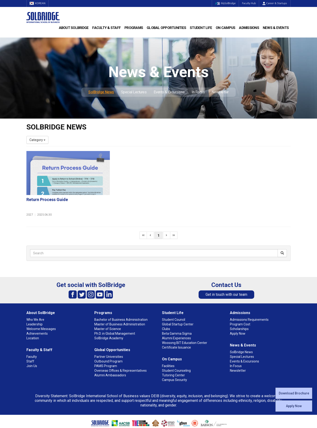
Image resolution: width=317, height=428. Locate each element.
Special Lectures (134, 92)
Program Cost (240, 302)
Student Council (173, 297)
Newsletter (220, 92)
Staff (30, 339)
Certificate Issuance (176, 325)
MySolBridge (224, 3)
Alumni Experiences (176, 316)
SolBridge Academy (108, 316)
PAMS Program (105, 343)
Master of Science (107, 306)
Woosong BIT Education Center (184, 320)
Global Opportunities (166, 28)
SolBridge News (101, 92)
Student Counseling (176, 348)
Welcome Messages (41, 306)
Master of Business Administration (119, 302)
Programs (133, 28)
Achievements (37, 311)
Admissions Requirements (249, 297)
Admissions (249, 28)
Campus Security (174, 357)
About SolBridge (74, 28)
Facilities (168, 343)
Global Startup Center (177, 302)
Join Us (31, 343)
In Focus (198, 92)
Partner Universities (108, 334)
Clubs (166, 306)
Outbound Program (108, 339)
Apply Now (294, 406)
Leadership (34, 302)
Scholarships (239, 306)
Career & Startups (275, 3)
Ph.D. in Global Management (114, 311)
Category (37, 140)
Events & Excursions (169, 92)
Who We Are (35, 297)
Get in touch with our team (226, 272)
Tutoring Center (173, 353)
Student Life (201, 28)
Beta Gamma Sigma (177, 311)
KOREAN (38, 3)
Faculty (31, 334)
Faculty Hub (249, 3)
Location (32, 316)
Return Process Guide (137, 155)
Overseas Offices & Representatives (120, 348)
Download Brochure (294, 393)
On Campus (225, 28)
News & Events (276, 28)
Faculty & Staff (106, 28)
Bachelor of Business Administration (121, 297)
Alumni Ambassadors (110, 353)
